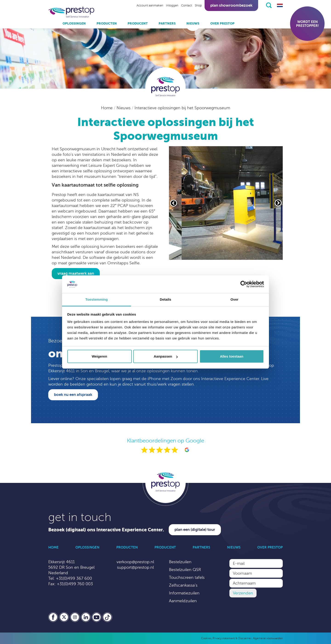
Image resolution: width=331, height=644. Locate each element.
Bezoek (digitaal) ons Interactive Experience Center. (106, 529)
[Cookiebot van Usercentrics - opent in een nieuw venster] (244, 284)
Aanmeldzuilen (183, 601)
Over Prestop (222, 23)
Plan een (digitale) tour (194, 529)
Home (107, 108)
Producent (138, 23)
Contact (186, 5)
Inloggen (172, 5)
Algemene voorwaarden (268, 638)
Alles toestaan (231, 356)
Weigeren (99, 356)
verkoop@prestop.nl (135, 562)
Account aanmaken (150, 5)
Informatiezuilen (184, 593)
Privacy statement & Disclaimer (232, 638)
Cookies (206, 638)
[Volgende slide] (278, 202)
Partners (167, 23)
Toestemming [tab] (96, 299)
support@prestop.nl (135, 567)
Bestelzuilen (180, 562)
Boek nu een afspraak (73, 394)
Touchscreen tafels (187, 577)
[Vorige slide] (173, 203)
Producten (107, 23)
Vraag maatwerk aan (75, 273)
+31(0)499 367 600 (74, 578)
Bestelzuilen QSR (185, 569)
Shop (198, 5)
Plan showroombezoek (231, 5)
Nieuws (192, 23)
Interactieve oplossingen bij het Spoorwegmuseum (182, 108)
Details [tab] (165, 299)
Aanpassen (166, 356)
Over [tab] (235, 299)
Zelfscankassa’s (183, 585)
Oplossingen (74, 23)
